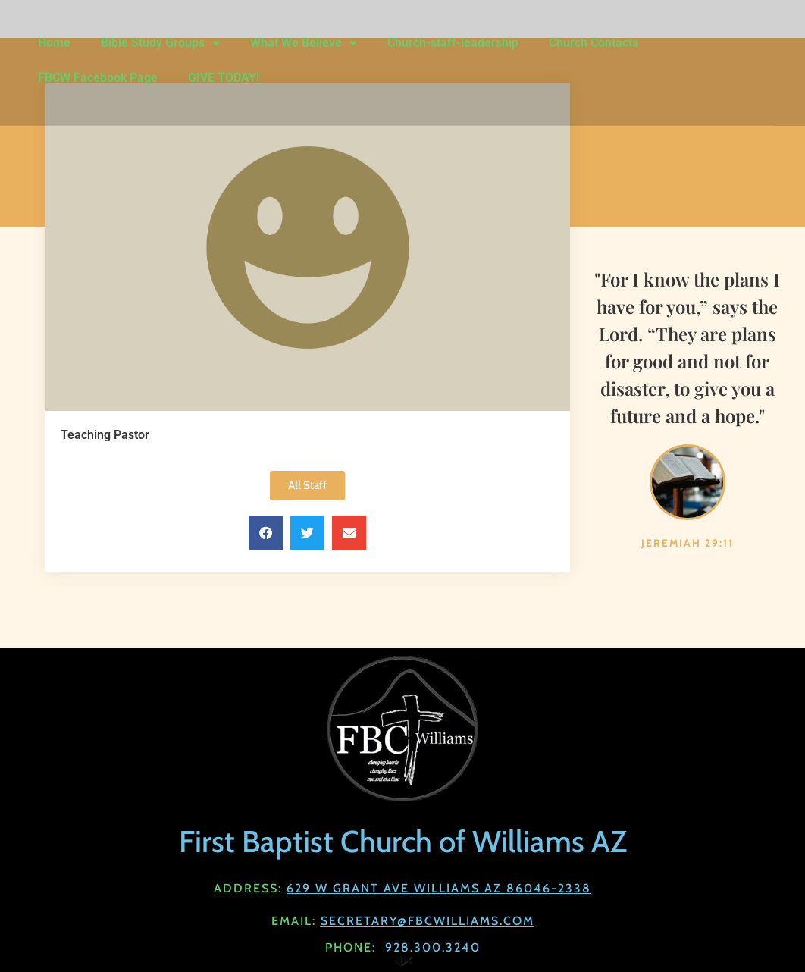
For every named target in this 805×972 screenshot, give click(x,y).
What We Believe (303, 30)
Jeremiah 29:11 (687, 543)
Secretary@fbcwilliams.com (427, 921)
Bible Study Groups (160, 30)
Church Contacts (593, 30)
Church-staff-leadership (452, 30)
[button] (266, 533)
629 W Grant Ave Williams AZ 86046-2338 (439, 888)
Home (54, 30)
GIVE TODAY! (223, 65)
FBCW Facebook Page (98, 65)
